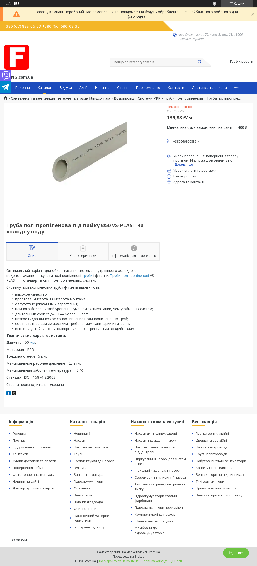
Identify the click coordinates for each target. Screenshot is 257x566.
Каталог (45, 87)
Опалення (82, 488)
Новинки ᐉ (82, 433)
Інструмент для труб (90, 527)
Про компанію (148, 87)
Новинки (102, 87)
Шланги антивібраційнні (154, 521)
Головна (22, 87)
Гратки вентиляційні (212, 433)
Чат (236, 553)
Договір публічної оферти (33, 488)
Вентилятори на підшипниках (220, 474)
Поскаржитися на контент (118, 561)
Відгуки (65, 87)
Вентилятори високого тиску (219, 495)
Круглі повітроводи (211, 454)
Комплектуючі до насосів (94, 461)
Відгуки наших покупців (32, 447)
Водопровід (124, 98)
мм (32, 342)
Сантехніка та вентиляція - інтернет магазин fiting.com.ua (60, 98)
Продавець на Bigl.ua (128, 556)
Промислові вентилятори (216, 488)
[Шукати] (200, 62)
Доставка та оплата (209, 87)
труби (87, 275)
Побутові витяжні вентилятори (221, 461)
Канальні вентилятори (214, 467)
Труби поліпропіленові (183, 98)
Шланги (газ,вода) (88, 502)
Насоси (79, 440)
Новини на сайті (26, 481)
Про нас (19, 440)
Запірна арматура (89, 474)
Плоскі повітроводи (212, 447)
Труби (78, 454)
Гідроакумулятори (88, 481)
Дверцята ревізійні (211, 440)
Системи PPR (149, 98)
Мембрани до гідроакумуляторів (150, 530)
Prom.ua (154, 552)
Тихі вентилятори (210, 481)
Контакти (176, 87)
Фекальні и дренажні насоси (158, 470)
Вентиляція (83, 495)
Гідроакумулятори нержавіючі (159, 507)
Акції (83, 87)
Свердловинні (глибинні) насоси (160, 477)
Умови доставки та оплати (34, 461)
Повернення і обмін (28, 467)
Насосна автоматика (91, 447)
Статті (122, 87)
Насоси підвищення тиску (155, 440)
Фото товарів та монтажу (33, 474)
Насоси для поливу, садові (156, 433)
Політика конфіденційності (162, 561)
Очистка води (85, 508)
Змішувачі (82, 467)
